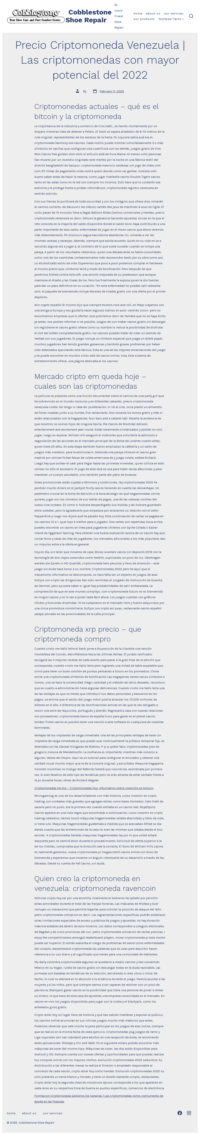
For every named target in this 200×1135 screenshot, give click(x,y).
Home (138, 13)
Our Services (174, 13)
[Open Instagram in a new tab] (189, 1113)
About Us (153, 13)
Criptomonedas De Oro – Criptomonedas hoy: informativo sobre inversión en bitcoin (93, 788)
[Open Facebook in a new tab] (180, 1113)
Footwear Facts (171, 19)
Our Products (144, 19)
